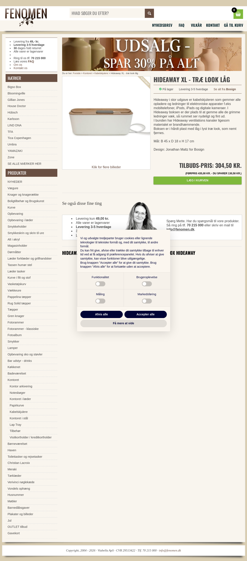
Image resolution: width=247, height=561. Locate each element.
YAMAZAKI (15, 150)
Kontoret (87, 73)
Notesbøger (17, 392)
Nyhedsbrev (162, 25)
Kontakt (213, 25)
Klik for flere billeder (106, 167)
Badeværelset (17, 373)
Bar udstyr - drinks (20, 360)
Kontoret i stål (19, 418)
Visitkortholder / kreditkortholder (31, 437)
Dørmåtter (14, 252)
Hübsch (13, 112)
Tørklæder (14, 475)
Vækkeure (14, 290)
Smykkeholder (17, 226)
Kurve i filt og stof (19, 277)
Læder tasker (16, 271)
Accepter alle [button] (145, 314)
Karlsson (13, 119)
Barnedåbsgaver (19, 507)
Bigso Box (14, 87)
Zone (11, 157)
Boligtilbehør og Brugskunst (26, 201)
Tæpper (13, 309)
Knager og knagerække (23, 194)
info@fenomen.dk (180, 229)
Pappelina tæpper (19, 297)
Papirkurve (17, 405)
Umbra (12, 144)
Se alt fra (225, 89)
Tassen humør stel (20, 265)
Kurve (12, 207)
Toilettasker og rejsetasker (25, 456)
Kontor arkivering (21, 386)
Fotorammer (16, 322)
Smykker (13, 341)
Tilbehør (15, 431)
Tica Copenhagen (19, 138)
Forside (77, 73)
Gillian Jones (16, 99)
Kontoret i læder (20, 399)
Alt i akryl (14, 239)
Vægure (13, 188)
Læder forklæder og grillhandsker (30, 258)
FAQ (181, 25)
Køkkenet (14, 367)
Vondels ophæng (19, 488)
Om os (18, 64)
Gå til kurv (233, 25)
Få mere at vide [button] (123, 323)
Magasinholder (17, 245)
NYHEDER (15, 181)
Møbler (12, 501)
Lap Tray (15, 424)
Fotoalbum (15, 335)
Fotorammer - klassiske (23, 329)
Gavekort (14, 533)
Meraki (12, 469)
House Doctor (17, 106)
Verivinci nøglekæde (21, 482)
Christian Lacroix (19, 463)
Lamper (13, 348)
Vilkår (196, 25)
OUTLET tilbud (17, 526)
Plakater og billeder (20, 514)
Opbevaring (15, 213)
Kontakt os (20, 68)
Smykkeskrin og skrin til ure (26, 233)
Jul (9, 520)
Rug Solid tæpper (19, 303)
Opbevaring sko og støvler (25, 354)
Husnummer (16, 494)
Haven (12, 450)
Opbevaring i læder (20, 220)
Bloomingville (16, 93)
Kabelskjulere (101, 73)
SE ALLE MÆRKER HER (24, 163)
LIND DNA (15, 125)
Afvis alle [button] (101, 314)
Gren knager (16, 316)
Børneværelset (17, 443)
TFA (10, 131)
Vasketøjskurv (17, 284)
